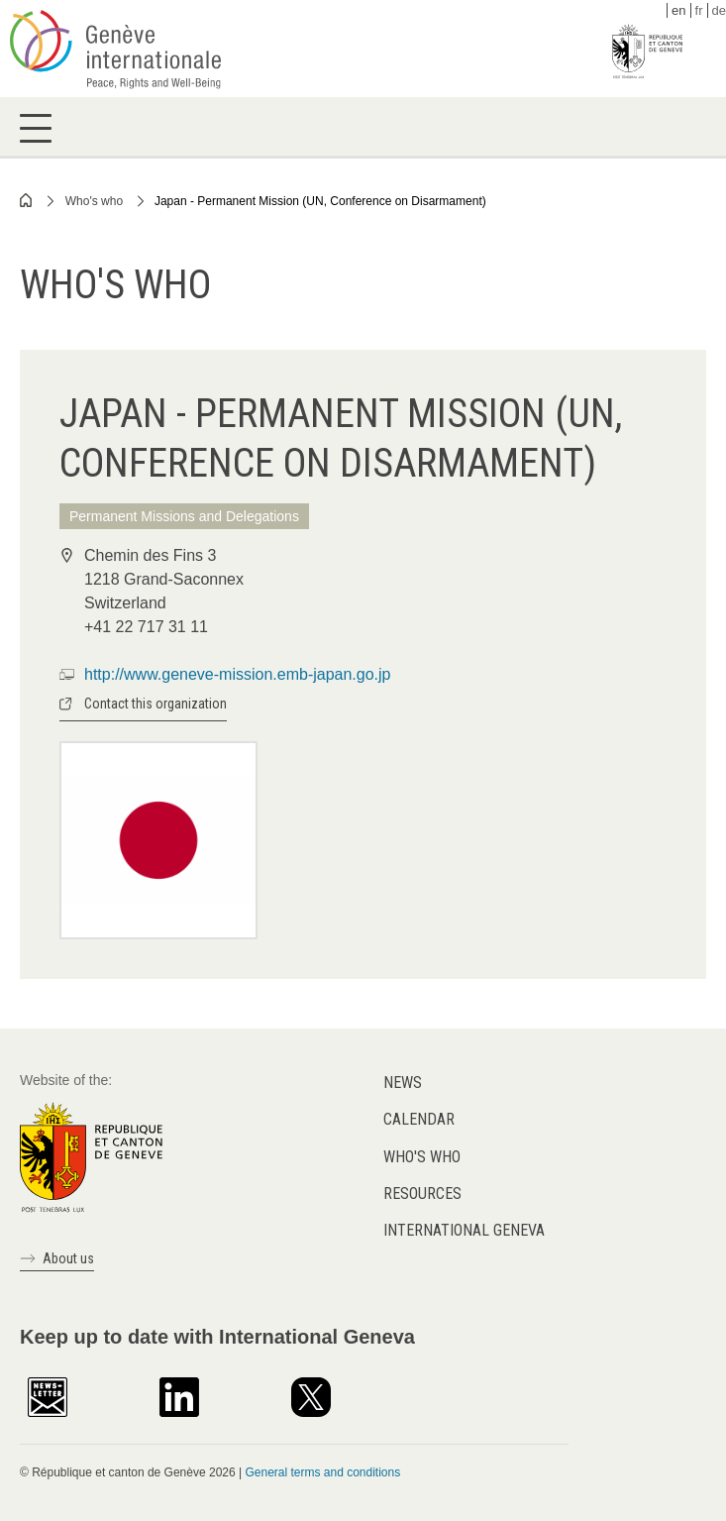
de (719, 10)
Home (27, 200)
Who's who (94, 201)
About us (68, 1258)
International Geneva (464, 1230)
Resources (422, 1193)
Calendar (419, 1119)
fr (699, 10)
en (678, 10)
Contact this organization (155, 703)
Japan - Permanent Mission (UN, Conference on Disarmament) (320, 201)
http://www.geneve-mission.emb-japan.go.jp (237, 674)
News (402, 1082)
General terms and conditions (322, 1472)
